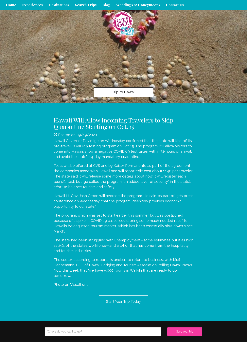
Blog (106, 5)
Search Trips (86, 5)
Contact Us (175, 5)
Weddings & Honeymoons (138, 5)
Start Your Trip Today (123, 301)
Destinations (59, 5)
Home (11, 5)
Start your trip (184, 331)
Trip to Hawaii (123, 92)
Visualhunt (79, 284)
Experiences (32, 5)
